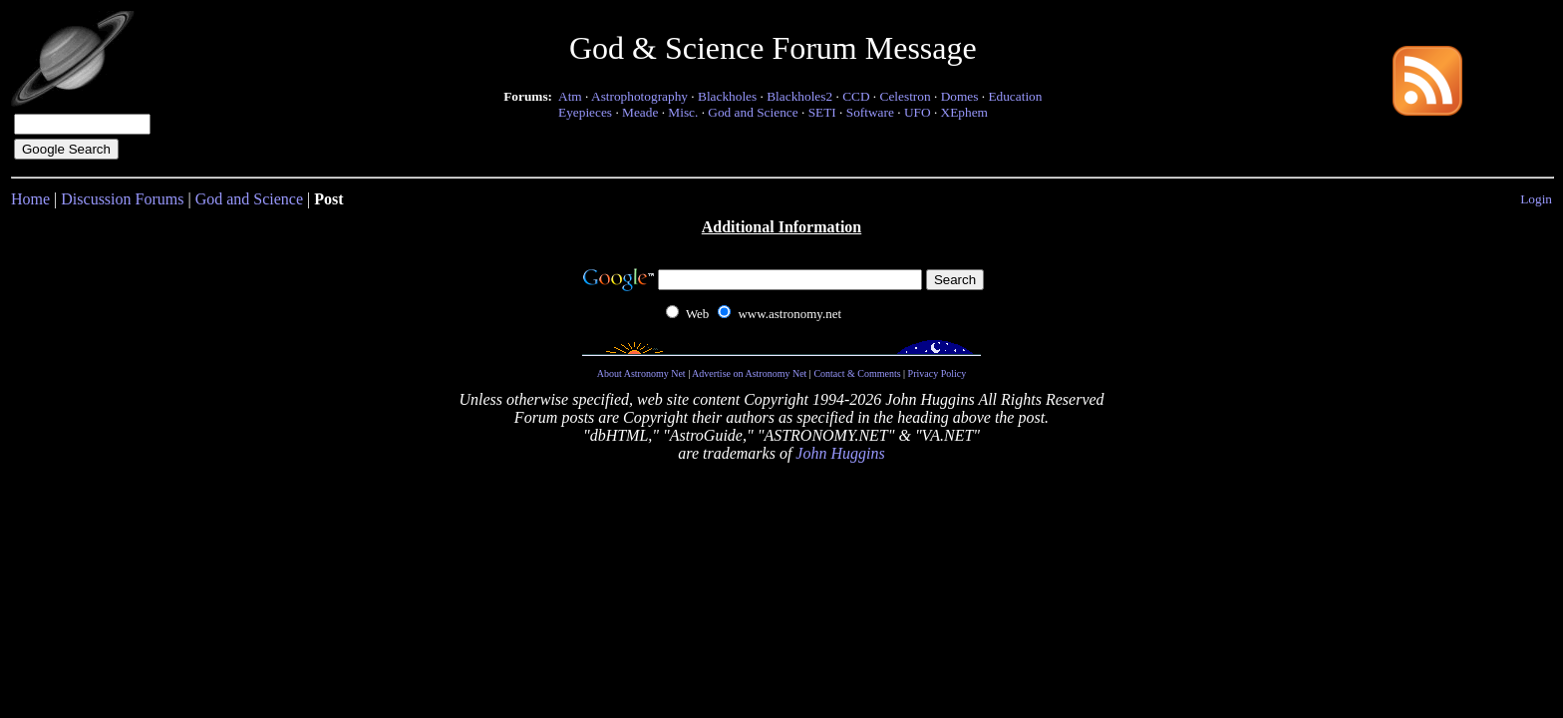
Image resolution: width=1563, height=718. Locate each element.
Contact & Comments (856, 373)
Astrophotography (639, 96)
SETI (822, 112)
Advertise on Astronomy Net (749, 373)
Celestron (905, 96)
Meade (640, 112)
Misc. (683, 112)
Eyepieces (585, 112)
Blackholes (727, 96)
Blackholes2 (799, 96)
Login (1536, 198)
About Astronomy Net (641, 373)
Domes (960, 96)
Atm (570, 96)
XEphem (964, 112)
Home (30, 198)
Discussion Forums (122, 198)
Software (870, 112)
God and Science (752, 112)
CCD (855, 96)
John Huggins (839, 453)
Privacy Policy (937, 373)
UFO (917, 112)
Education (1015, 96)
